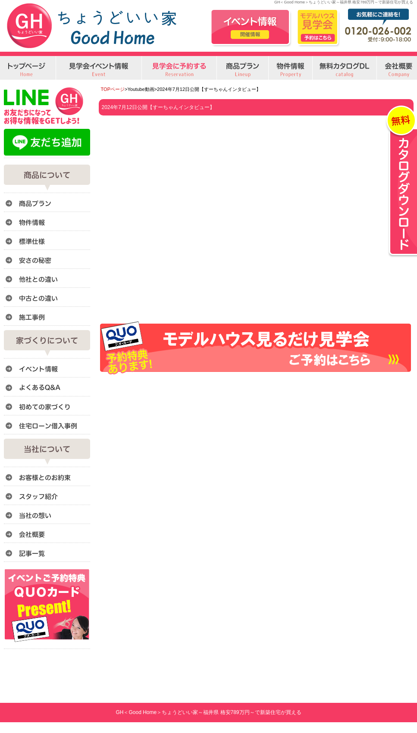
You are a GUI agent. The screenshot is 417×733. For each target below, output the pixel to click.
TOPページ (113, 89)
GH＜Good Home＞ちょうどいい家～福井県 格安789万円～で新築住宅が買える (208, 712)
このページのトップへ (392, 385)
